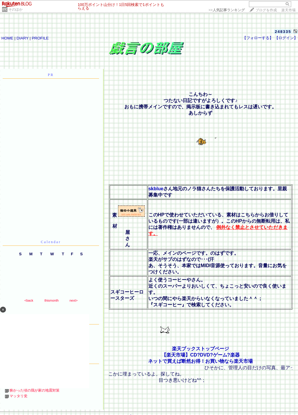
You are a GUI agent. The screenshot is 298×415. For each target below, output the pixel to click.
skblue (156, 188)
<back (28, 300)
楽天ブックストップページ (200, 348)
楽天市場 (288, 10)
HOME (7, 38)
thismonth (51, 300)
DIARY (23, 38)
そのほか (15, 9)
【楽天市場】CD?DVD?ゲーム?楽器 (200, 354)
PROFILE (40, 38)
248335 (283, 31)
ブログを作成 (266, 10)
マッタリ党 (18, 396)
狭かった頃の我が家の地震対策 (34, 390)
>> (226, 10)
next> (74, 300)
